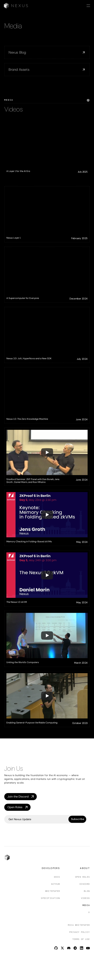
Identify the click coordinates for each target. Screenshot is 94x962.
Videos (85, 898)
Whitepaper (52, 891)
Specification (50, 898)
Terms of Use (81, 939)
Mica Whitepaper (79, 925)
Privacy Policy (79, 932)
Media (86, 905)
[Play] (47, 452)
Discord (85, 884)
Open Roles (82, 877)
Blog (87, 891)
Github (55, 884)
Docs (57, 877)
